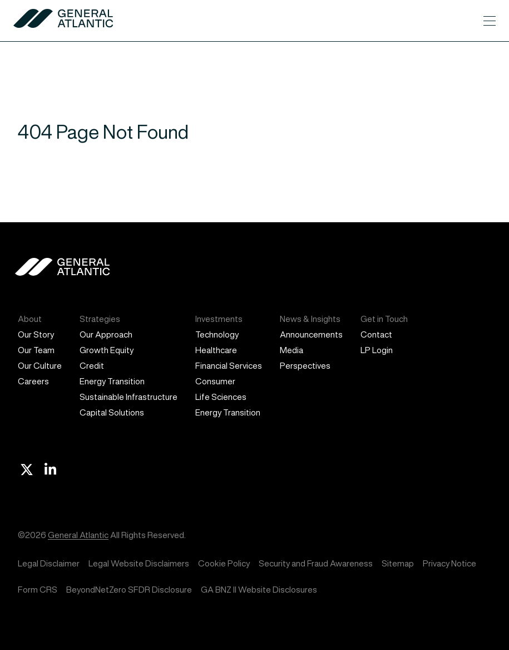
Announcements (311, 334)
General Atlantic (78, 535)
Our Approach (106, 334)
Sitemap (398, 563)
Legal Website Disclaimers (138, 563)
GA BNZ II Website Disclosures (259, 589)
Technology (217, 334)
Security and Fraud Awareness (316, 563)
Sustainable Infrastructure (128, 397)
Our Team (36, 350)
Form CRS (37, 589)
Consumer (215, 381)
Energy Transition (112, 381)
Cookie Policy (224, 563)
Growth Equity (107, 350)
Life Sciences (220, 397)
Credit (92, 365)
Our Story (36, 334)
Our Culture (40, 365)
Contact (376, 334)
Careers (33, 381)
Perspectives (305, 365)
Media (291, 350)
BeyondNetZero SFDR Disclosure (129, 589)
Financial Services (228, 365)
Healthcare (216, 350)
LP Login (376, 350)
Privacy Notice (449, 563)
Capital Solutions (112, 412)
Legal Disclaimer (49, 563)
